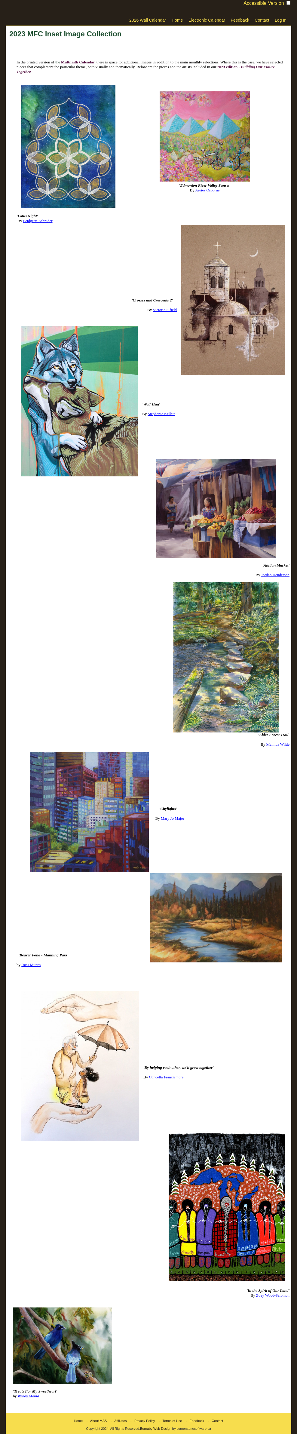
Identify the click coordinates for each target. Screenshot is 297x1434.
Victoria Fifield (165, 309)
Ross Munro (31, 964)
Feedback (240, 20)
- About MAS (95, 1421)
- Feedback (193, 1421)
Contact (262, 20)
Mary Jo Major (172, 818)
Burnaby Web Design (155, 1428)
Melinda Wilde (277, 744)
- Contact (214, 1421)
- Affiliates (117, 1421)
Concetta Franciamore (166, 1077)
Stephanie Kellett (161, 413)
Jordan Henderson (275, 575)
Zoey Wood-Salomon (272, 1295)
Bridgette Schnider (38, 221)
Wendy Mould (28, 1396)
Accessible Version (263, 3)
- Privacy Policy (141, 1421)
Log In (280, 20)
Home (177, 20)
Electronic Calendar (206, 20)
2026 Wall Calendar (147, 20)
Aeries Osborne (207, 190)
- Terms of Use (169, 1421)
